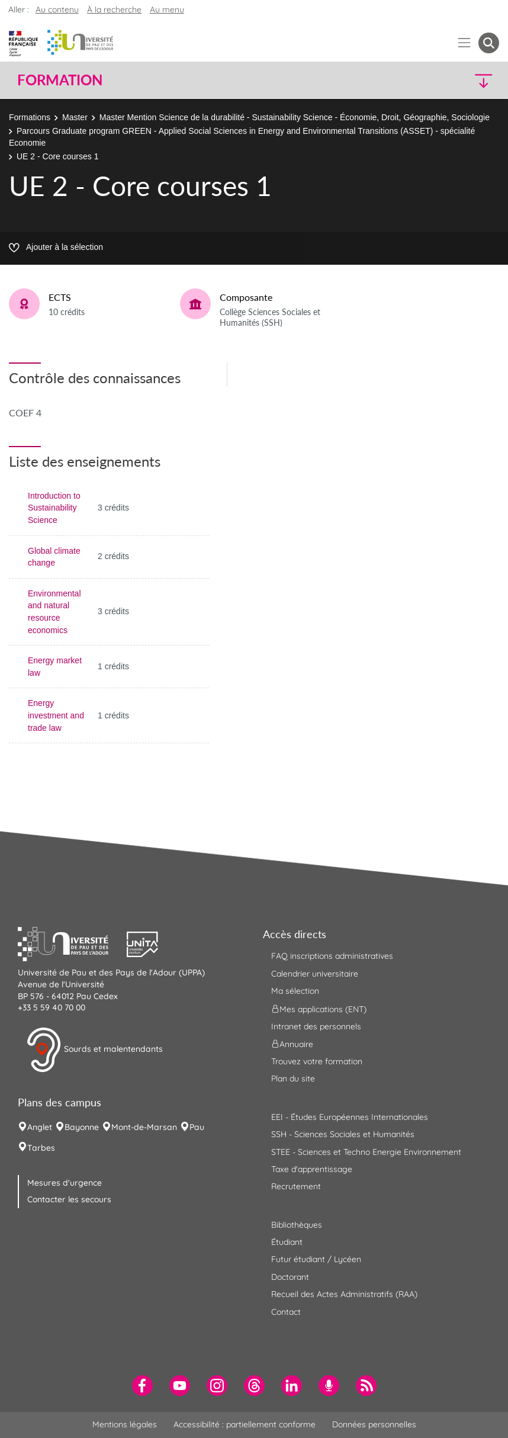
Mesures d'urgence (64, 1182)
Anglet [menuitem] (39, 1127)
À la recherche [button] (114, 9)
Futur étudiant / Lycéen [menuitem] (316, 1259)
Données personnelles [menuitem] (374, 1424)
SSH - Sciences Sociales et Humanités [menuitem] (342, 1134)
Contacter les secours (69, 1199)
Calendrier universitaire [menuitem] (314, 973)
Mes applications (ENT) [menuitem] (318, 1008)
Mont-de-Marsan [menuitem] (144, 1127)
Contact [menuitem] (286, 1312)
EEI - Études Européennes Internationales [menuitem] (349, 1117)
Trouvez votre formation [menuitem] (316, 1061)
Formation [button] (59, 80)
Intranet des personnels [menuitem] (316, 1026)
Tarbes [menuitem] (41, 1147)
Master (75, 117)
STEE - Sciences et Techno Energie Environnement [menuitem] (366, 1152)
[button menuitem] (488, 43)
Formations (29, 117)
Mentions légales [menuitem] (124, 1424)
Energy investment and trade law (56, 715)
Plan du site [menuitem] (293, 1078)
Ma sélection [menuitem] (295, 991)
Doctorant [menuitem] (290, 1277)
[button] (440, 80)
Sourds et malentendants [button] (94, 1050)
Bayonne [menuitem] (82, 1127)
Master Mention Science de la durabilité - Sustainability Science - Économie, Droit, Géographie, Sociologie (294, 117)
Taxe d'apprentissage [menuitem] (311, 1169)
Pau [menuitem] (196, 1127)
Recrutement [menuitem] (296, 1186)
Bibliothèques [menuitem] (296, 1224)
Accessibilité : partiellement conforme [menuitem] (244, 1424)
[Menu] (464, 43)
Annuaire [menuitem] (292, 1044)
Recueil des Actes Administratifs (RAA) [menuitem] (344, 1294)
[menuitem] (142, 1385)
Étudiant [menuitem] (287, 1242)
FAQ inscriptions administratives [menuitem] (332, 956)
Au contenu (57, 9)
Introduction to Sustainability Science (54, 508)
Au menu (167, 9)
